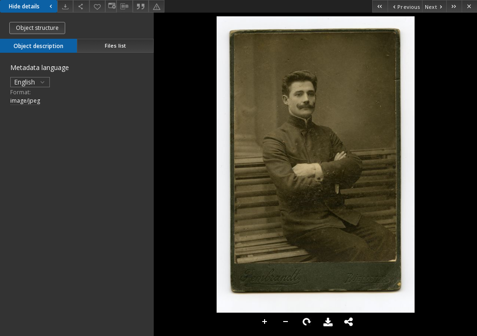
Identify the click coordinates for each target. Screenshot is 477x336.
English (30, 81)
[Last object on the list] (454, 6)
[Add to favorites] (97, 6)
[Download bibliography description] (124, 6)
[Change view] (110, 6)
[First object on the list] (380, 6)
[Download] (65, 6)
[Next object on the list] (434, 6)
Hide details (32, 6)
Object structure (37, 28)
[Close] (469, 6)
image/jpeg (25, 101)
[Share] (81, 6)
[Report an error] (156, 6)
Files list (115, 45)
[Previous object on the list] (405, 6)
